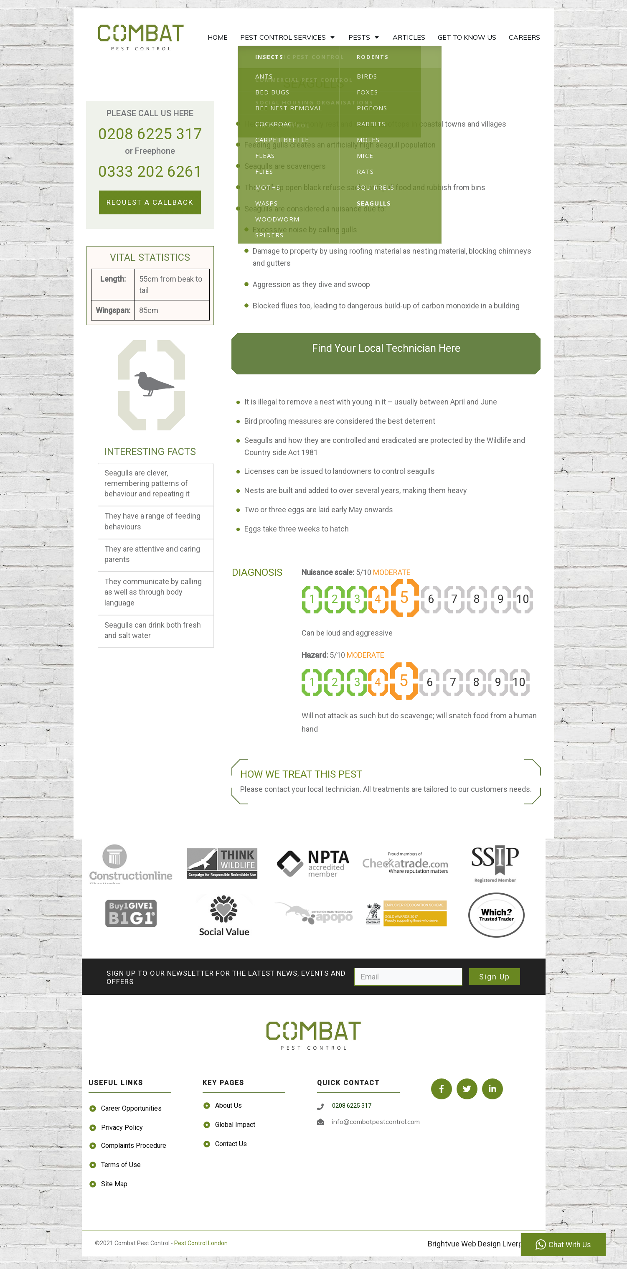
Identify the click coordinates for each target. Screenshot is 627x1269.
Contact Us (231, 1144)
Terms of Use (121, 1165)
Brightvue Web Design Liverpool (480, 1243)
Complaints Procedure (133, 1145)
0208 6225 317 (150, 134)
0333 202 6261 (150, 172)
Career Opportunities (131, 1108)
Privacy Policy (122, 1128)
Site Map (114, 1184)
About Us (228, 1105)
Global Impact (235, 1125)
